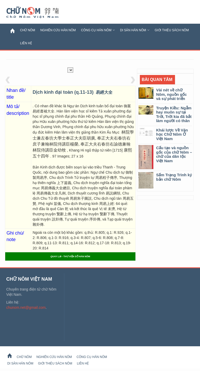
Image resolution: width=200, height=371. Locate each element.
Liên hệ (26, 43)
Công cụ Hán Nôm (98, 30)
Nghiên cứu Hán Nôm (58, 30)
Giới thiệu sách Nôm (172, 30)
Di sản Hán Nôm (134, 30)
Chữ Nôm (38, 12)
